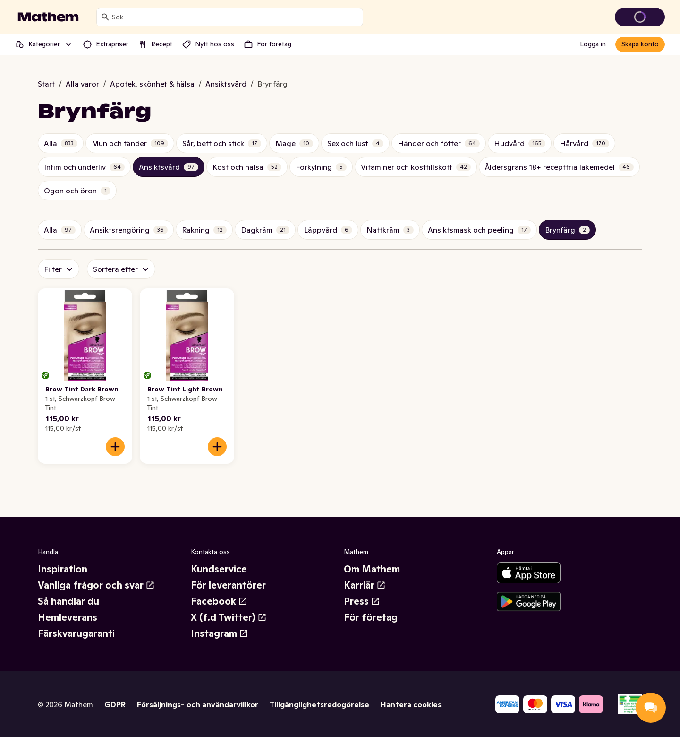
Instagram (219, 633)
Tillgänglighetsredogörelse (319, 704)
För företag (371, 617)
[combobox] (235, 17)
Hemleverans (67, 617)
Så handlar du (68, 601)
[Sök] (105, 17)
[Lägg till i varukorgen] (115, 446)
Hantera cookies (411, 704)
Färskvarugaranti (76, 633)
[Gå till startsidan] (48, 17)
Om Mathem (372, 569)
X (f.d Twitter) (229, 617)
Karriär (365, 585)
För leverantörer (228, 585)
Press (362, 601)
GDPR (115, 704)
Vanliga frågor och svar (96, 585)
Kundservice (219, 569)
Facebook (219, 601)
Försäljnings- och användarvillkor (197, 704)
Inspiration (62, 569)
